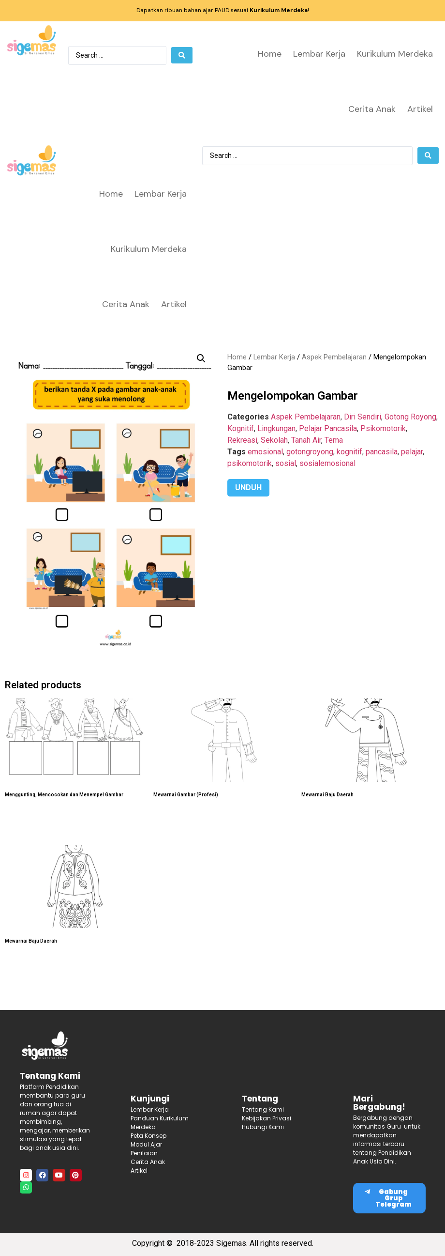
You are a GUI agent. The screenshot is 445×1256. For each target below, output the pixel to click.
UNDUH (248, 487)
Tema (334, 440)
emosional (265, 451)
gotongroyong (309, 451)
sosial (285, 463)
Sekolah (274, 440)
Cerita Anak (372, 109)
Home (270, 54)
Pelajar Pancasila (328, 428)
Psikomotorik (383, 428)
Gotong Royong (410, 416)
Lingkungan (276, 428)
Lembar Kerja (319, 54)
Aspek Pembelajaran (334, 357)
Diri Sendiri (362, 416)
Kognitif (240, 428)
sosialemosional (327, 463)
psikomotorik (249, 463)
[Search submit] (182, 55)
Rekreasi (242, 440)
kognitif (349, 451)
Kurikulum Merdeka (395, 54)
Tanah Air (306, 440)
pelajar (412, 451)
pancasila (382, 451)
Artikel (420, 109)
